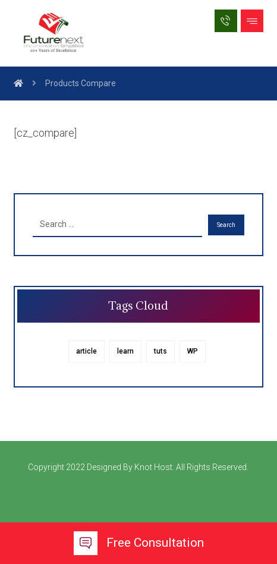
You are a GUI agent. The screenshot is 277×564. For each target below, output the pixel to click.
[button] (252, 21)
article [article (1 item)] (86, 351)
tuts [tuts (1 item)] (160, 351)
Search (226, 225)
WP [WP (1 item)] (192, 351)
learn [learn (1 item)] (125, 351)
